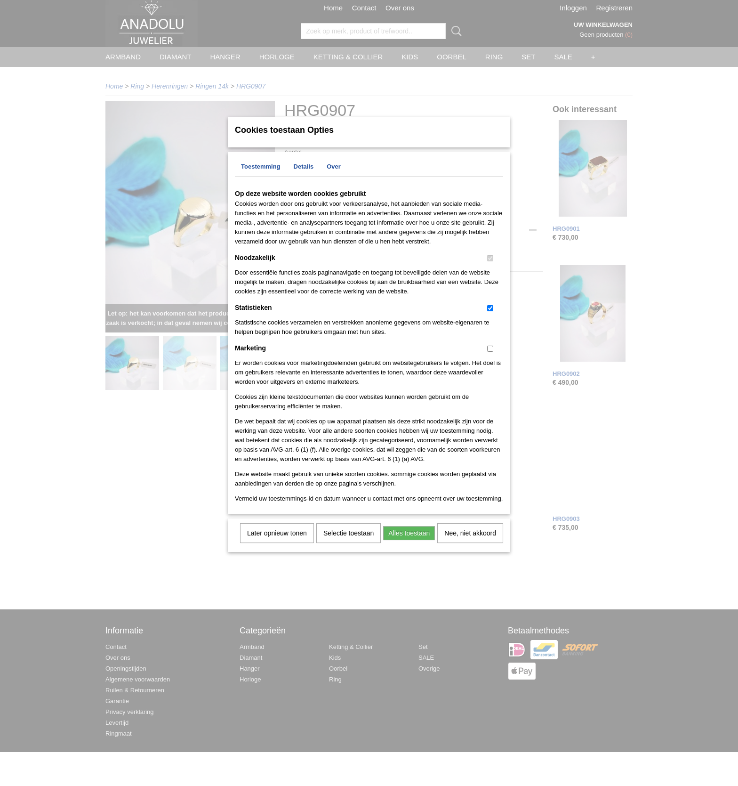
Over (334, 178)
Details (304, 178)
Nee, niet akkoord (470, 545)
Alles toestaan (409, 545)
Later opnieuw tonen (277, 545)
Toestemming (261, 178)
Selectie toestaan (348, 545)
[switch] (490, 270)
